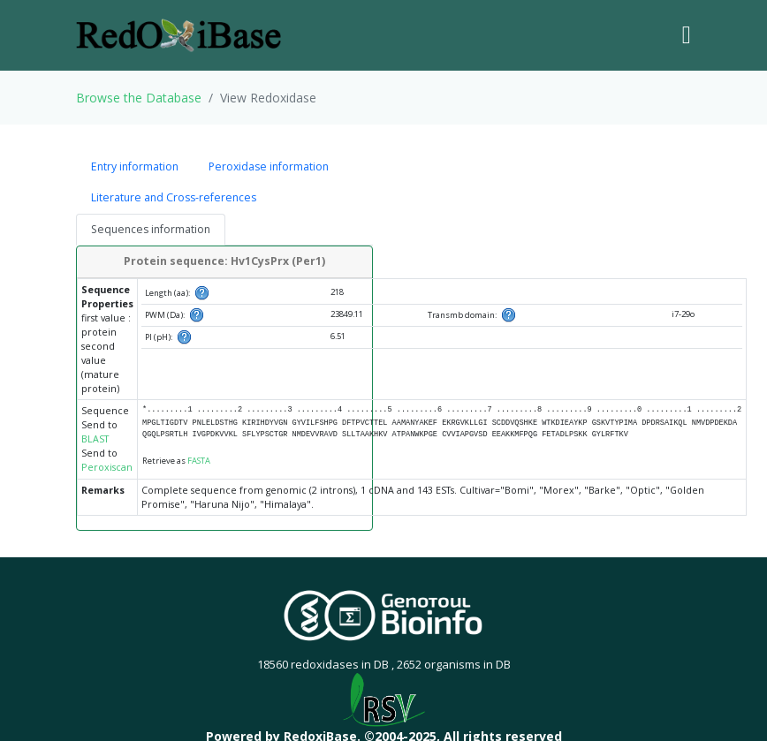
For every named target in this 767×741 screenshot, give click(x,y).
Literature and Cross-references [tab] (173, 197)
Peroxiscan (107, 467)
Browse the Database (138, 97)
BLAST (95, 439)
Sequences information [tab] (150, 229)
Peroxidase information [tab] (269, 166)
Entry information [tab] (134, 166)
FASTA (198, 460)
